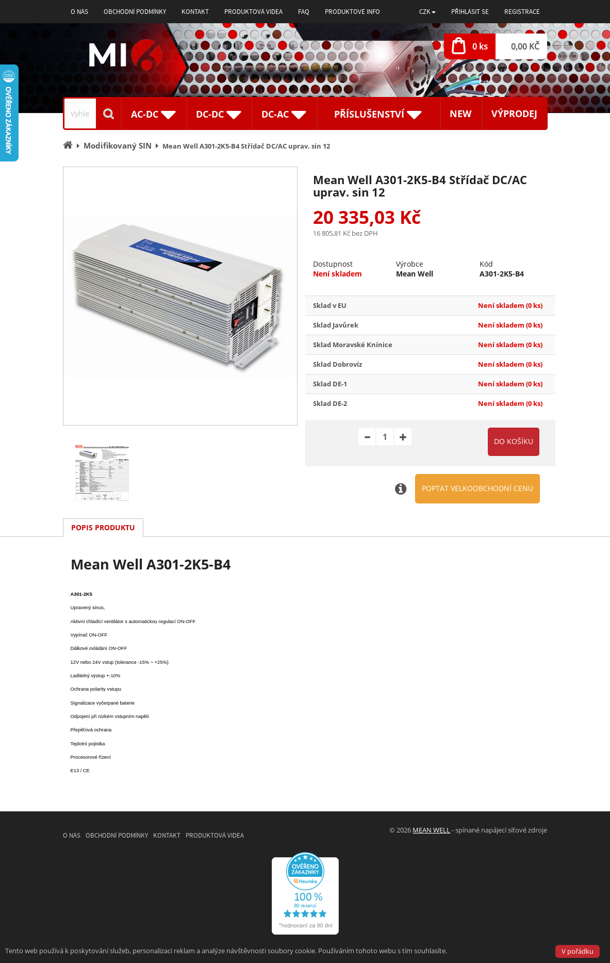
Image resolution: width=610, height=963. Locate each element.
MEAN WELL (431, 830)
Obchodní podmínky (135, 11)
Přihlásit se (470, 11)
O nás (79, 11)
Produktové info (352, 11)
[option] (180, 296)
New (460, 113)
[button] (427, 11)
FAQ (303, 11)
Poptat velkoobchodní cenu (477, 488)
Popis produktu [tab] (103, 527)
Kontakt (195, 11)
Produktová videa (253, 11)
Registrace (522, 11)
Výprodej (514, 113)
